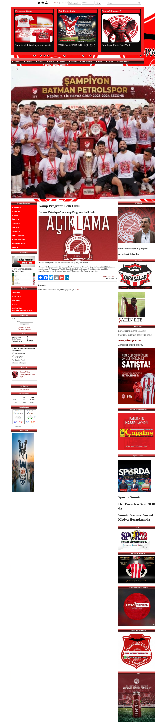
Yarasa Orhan (25, 372)
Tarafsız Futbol (18, 360)
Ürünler (41, 61)
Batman (73, 61)
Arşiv (113, 276)
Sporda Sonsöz (18, 353)
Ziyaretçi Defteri (124, 61)
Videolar (29, 61)
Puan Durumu (18, 243)
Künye (15, 215)
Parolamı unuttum (24, 327)
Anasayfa (17, 61)
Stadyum (16, 223)
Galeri (51, 61)
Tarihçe (15, 227)
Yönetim (16, 231)
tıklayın (77, 289)
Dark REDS (17, 296)
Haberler (16, 211)
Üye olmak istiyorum (24, 329)
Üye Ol (56, 3)
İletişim (15, 219)
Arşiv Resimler (19, 239)
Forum (110, 61)
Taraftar (62, 61)
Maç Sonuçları (87, 61)
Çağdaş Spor (17, 357)
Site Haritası (24, 389)
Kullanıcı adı (16, 319)
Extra (100, 61)
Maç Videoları (18, 235)
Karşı (14, 304)
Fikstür (15, 247)
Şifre (18, 321)
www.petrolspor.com (129, 340)
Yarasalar (16, 292)
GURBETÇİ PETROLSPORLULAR (22, 309)
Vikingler (16, 300)
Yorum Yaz (106, 276)
